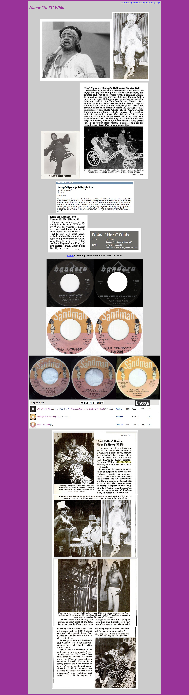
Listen (70, 255)
